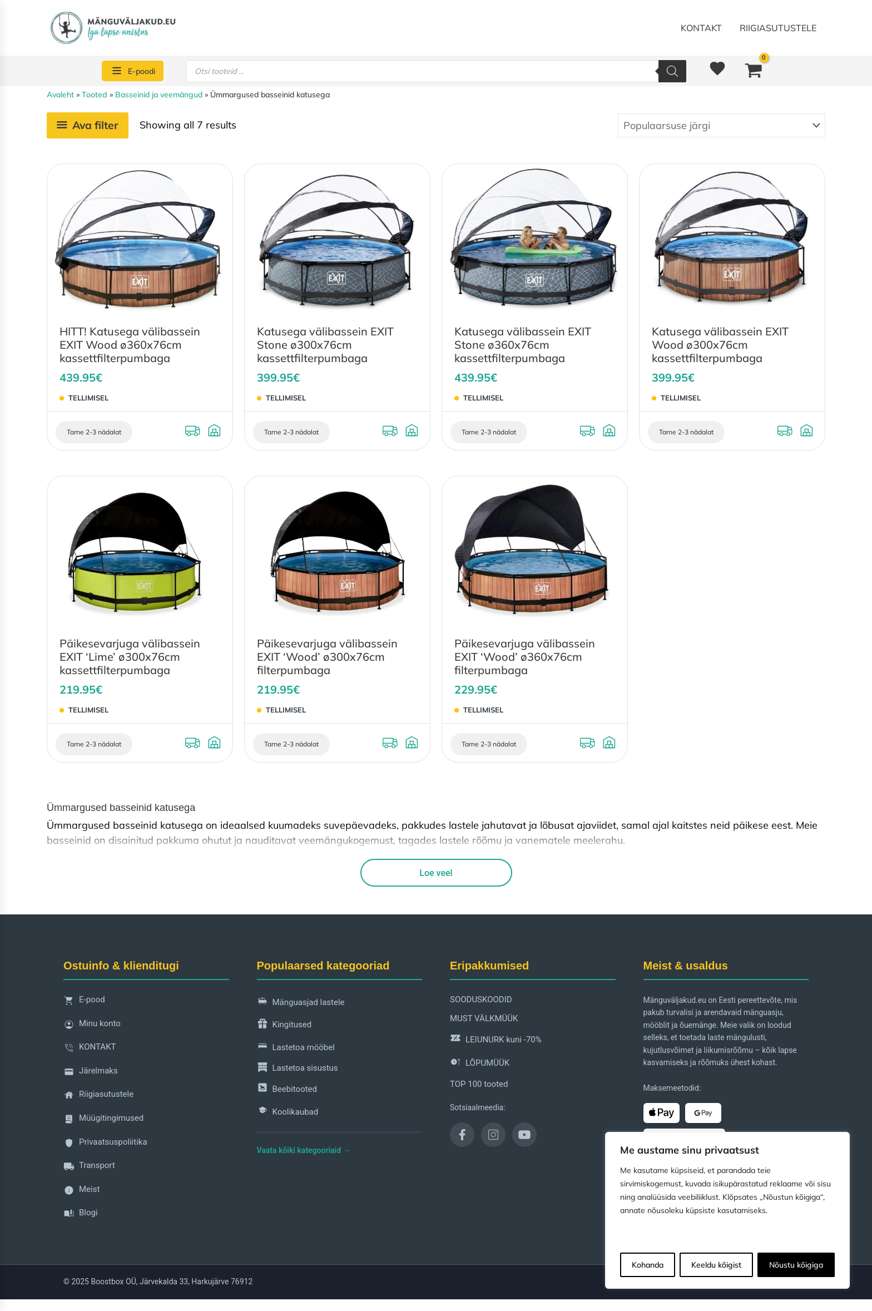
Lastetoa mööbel (296, 1047)
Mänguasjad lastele (301, 1002)
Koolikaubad (288, 1112)
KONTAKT (701, 27)
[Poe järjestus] (721, 125)
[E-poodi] (133, 71)
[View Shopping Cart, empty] (753, 70)
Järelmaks (90, 1073)
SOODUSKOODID (481, 1000)
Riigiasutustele (778, 27)
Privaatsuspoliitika (105, 1145)
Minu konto (92, 1026)
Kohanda (647, 1265)
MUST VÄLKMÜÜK (484, 1018)
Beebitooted (287, 1089)
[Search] (672, 71)
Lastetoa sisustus (297, 1069)
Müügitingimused (103, 1121)
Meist (81, 1192)
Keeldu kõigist (716, 1265)
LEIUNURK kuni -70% (496, 1039)
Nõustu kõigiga (796, 1265)
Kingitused (284, 1025)
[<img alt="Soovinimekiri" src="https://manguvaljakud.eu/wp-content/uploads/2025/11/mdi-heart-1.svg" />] (719, 71)
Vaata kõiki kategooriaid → (304, 1150)
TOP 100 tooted (479, 1084)
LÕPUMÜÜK (479, 1063)
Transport (89, 1168)
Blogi (80, 1215)
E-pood (84, 1002)
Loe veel (435, 873)
